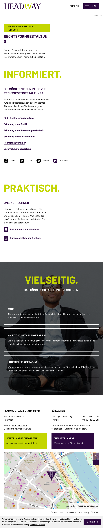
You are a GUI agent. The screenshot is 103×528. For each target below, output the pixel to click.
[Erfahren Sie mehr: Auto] (51, 313)
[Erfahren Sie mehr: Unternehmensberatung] (51, 366)
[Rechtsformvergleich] (27, 144)
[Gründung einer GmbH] (27, 126)
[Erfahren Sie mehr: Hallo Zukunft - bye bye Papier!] (51, 340)
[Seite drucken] (62, 161)
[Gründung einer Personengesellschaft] (27, 132)
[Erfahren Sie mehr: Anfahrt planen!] (73, 440)
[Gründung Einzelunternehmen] (27, 138)
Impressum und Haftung (77, 512)
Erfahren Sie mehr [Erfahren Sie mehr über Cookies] (37, 525)
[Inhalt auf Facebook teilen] (12, 161)
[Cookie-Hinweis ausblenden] (92, 522)
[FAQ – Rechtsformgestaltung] (27, 120)
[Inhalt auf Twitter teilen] (44, 161)
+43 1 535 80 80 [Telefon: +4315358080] (19, 425)
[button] (21, 229)
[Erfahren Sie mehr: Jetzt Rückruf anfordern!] (25, 440)
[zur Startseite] (24, 6)
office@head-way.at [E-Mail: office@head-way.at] (21, 429)
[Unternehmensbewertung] (27, 150)
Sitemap (95, 512)
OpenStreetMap (79, 506)
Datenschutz (57, 512)
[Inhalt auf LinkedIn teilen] (28, 161)
